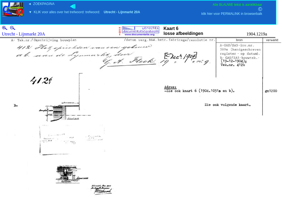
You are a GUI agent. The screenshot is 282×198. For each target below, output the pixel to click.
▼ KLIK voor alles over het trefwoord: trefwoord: (84, 12)
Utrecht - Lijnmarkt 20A (23, 34)
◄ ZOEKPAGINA (41, 4)
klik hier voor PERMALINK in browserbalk (231, 14)
